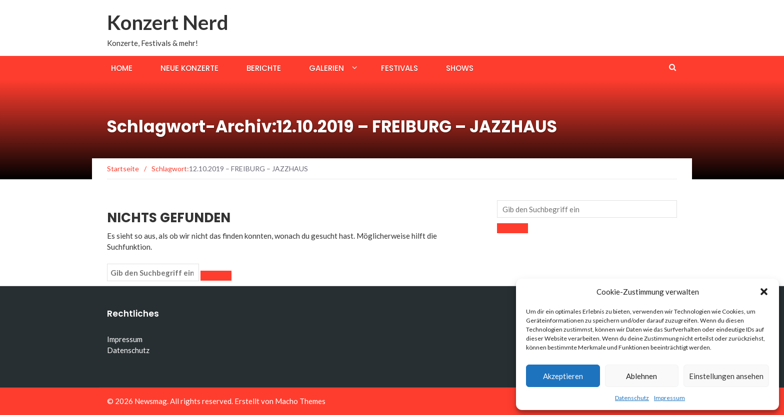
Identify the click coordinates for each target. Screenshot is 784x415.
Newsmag (150, 401)
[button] (764, 292)
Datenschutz (632, 398)
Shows (460, 68)
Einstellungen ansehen (726, 376)
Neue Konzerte (189, 68)
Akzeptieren (563, 376)
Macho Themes (300, 401)
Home (121, 68)
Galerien (326, 68)
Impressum (669, 398)
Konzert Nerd (167, 22)
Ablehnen (641, 376)
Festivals (399, 68)
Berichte (263, 68)
